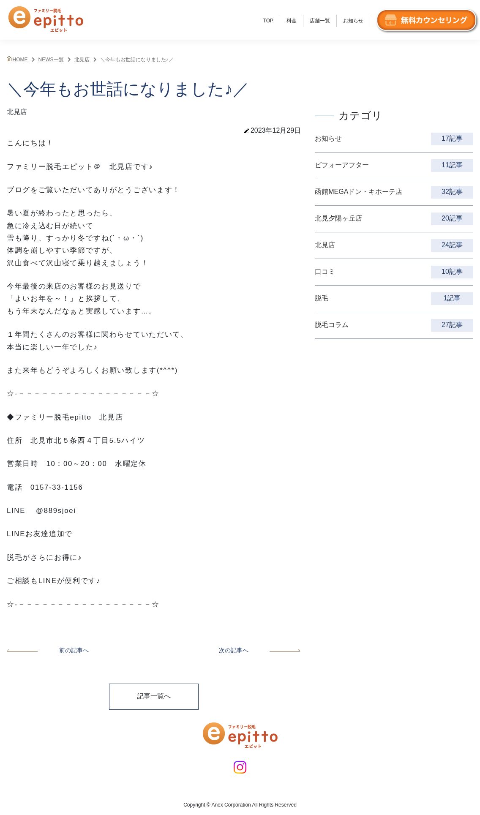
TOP (268, 21)
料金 (291, 21)
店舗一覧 (320, 21)
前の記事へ (48, 650)
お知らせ (353, 21)
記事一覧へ (154, 696)
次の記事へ (260, 650)
